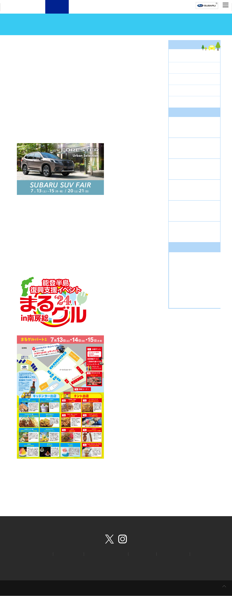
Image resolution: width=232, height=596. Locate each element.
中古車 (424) (182, 282)
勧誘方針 (17, 565)
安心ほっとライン (170, 553)
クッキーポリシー (130, 560)
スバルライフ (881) (186, 276)
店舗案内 (57, 10)
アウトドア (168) (185, 259)
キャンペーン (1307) (187, 271)
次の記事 (156, 493)
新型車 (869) (182, 288)
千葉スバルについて (151, 10)
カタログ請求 (38, 553)
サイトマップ (49, 560)
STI (196, 553)
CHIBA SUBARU (17, 7)
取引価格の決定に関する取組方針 (202, 565)
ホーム (33, 560)
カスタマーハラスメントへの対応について (158, 565)
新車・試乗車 (80, 10)
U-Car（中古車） (104, 10)
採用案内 (174, 10)
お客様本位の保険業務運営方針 (43, 565)
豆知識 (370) (182, 299)
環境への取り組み (97, 565)
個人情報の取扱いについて (102, 560)
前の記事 (24, 493)
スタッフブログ (38, 38)
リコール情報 (140, 553)
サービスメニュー (128, 10)
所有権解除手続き (73, 565)
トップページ (18, 38)
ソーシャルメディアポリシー (159, 560)
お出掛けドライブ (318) (189, 265)
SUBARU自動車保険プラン (104, 553)
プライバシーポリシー (72, 560)
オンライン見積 (67, 553)
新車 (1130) (181, 293)
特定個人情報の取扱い (191, 560)
